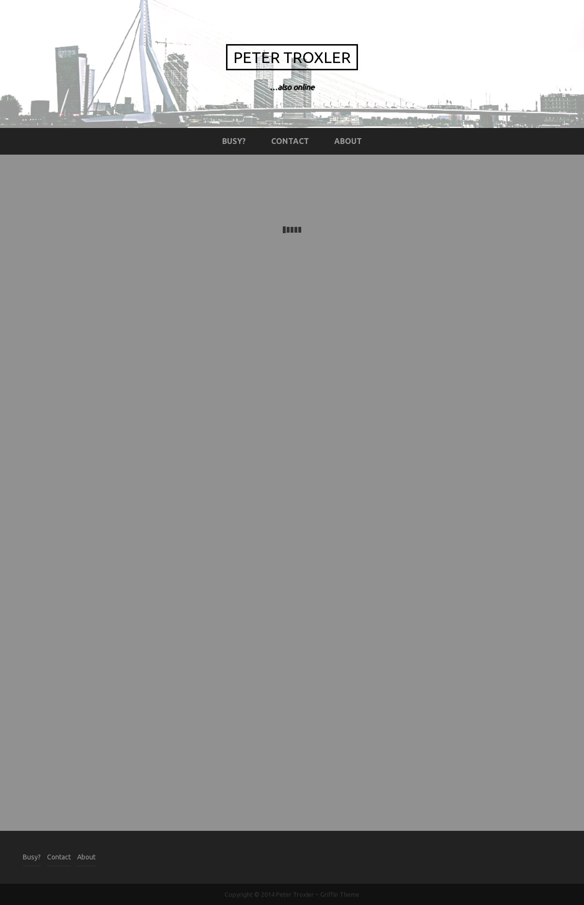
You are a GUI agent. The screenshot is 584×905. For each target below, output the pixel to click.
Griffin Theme (339, 894)
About (348, 141)
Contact (290, 141)
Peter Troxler (292, 57)
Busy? (234, 141)
